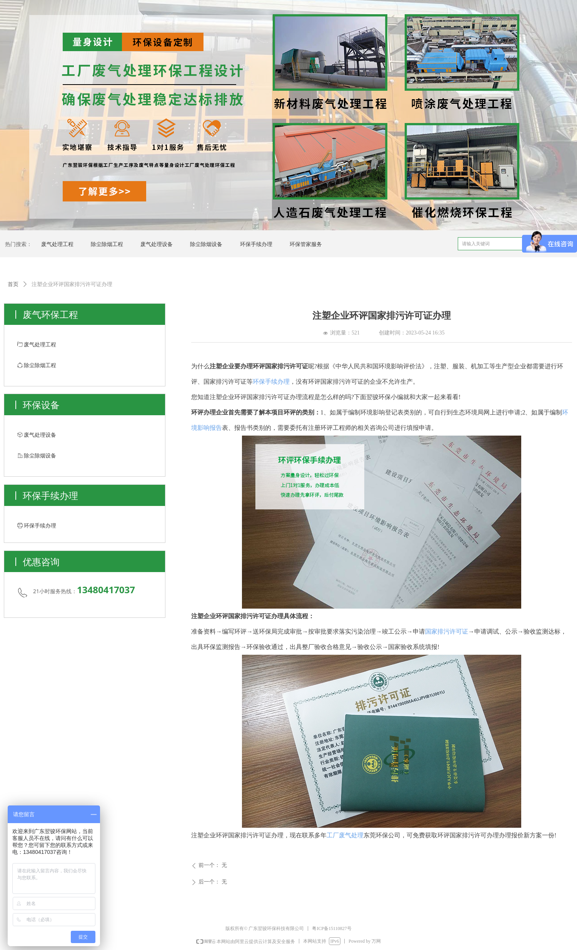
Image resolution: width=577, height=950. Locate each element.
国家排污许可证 (446, 631)
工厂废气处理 (345, 835)
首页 (13, 284)
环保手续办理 (271, 381)
